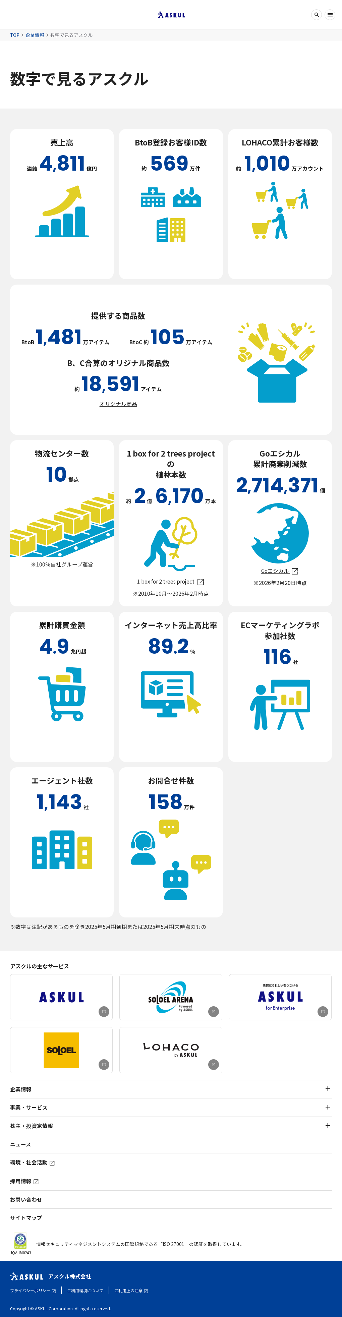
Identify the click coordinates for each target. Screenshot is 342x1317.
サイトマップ (26, 1217)
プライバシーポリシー (33, 1290)
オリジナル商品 (118, 403)
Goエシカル (280, 570)
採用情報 (24, 1181)
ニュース (20, 1144)
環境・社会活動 (32, 1162)
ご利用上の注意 (131, 1290)
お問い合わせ (26, 1199)
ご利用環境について (85, 1290)
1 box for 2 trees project (171, 581)
